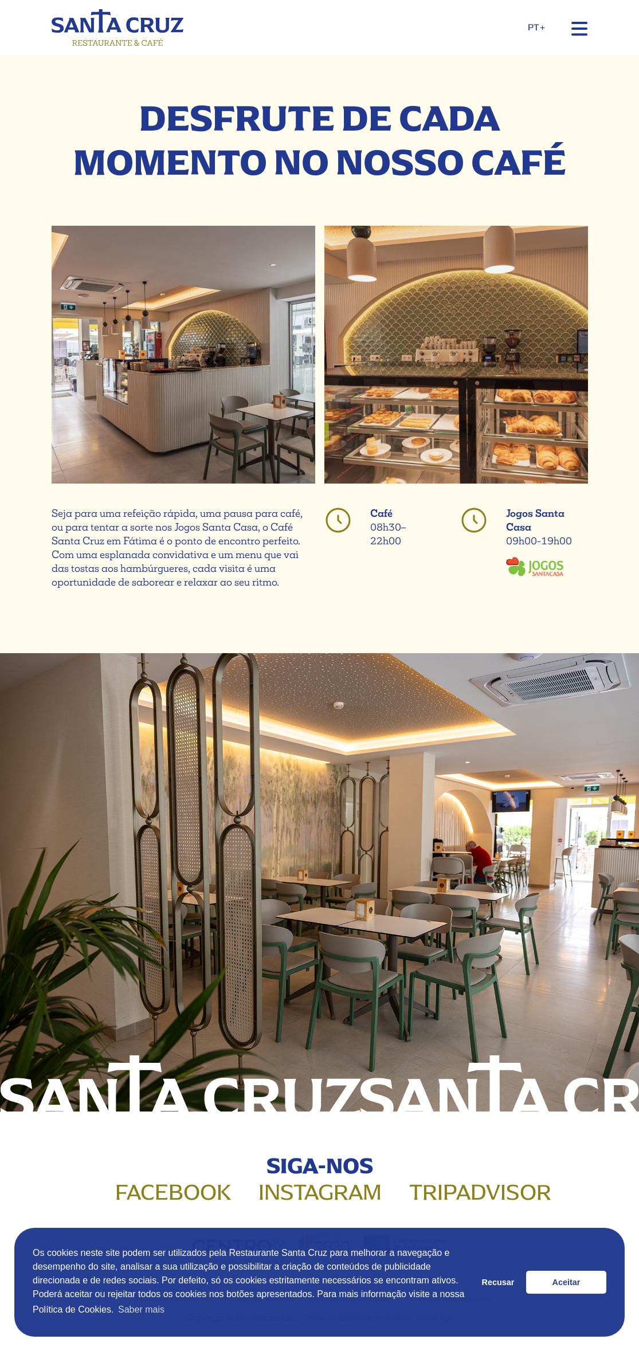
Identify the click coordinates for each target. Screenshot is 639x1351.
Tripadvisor (480, 1192)
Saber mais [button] (141, 1309)
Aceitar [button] (566, 1282)
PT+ (536, 27)
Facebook (173, 1192)
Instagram (320, 1192)
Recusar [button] (498, 1282)
